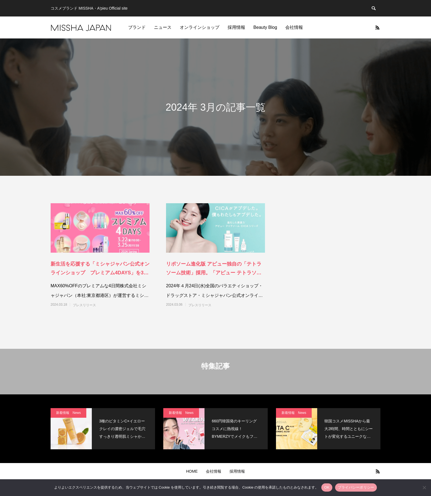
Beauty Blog (265, 27)
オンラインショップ (199, 27)
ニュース (163, 27)
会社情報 (294, 27)
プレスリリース (84, 305)
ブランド (137, 27)
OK (326, 487)
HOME (192, 471)
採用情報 (236, 27)
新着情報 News (68, 413)
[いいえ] (424, 487)
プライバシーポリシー (356, 487)
